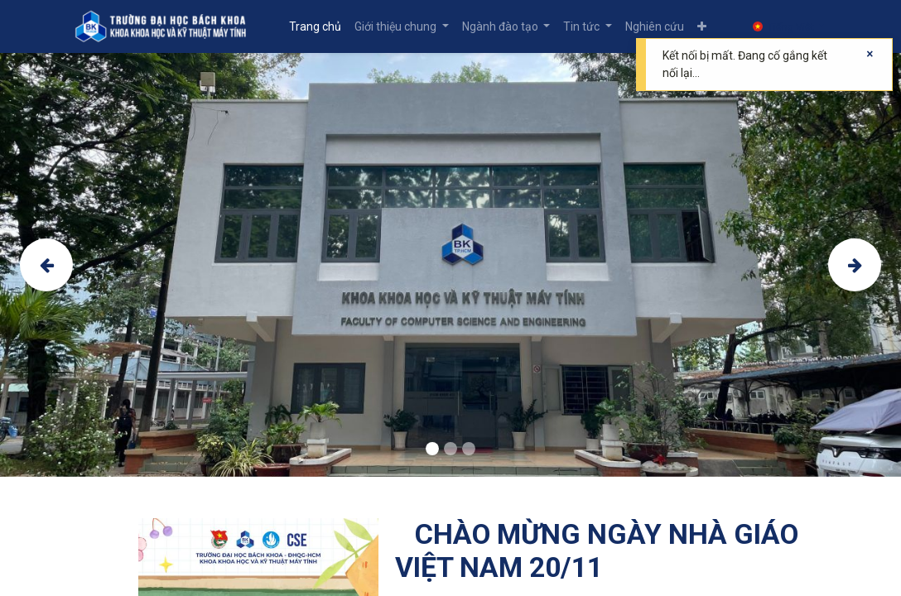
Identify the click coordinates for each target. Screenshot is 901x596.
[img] (56, 265)
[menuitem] (315, 27)
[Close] (870, 54)
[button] (702, 27)
